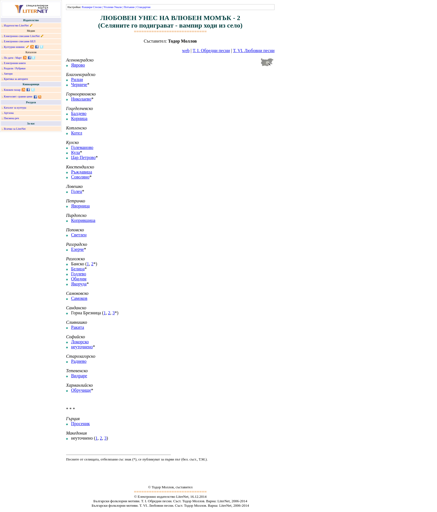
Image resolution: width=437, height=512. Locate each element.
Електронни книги (15, 63)
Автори (8, 73)
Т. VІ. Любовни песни (254, 50)
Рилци (77, 79)
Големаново (82, 147)
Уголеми (108, 7)
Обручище (81, 390)
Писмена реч (11, 118)
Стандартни (143, 7)
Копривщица (83, 220)
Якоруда (79, 283)
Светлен (78, 234)
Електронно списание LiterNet (22, 36)
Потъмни (129, 7)
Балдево (78, 113)
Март (18, 57)
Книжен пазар (12, 89)
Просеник (80, 423)
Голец (76, 191)
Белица (78, 268)
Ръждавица (81, 172)
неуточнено (82, 346)
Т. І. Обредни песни (211, 50)
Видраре (79, 375)
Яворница (80, 206)
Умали (118, 7)
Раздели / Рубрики (15, 68)
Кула (75, 152)
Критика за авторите (16, 78)
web (186, 50)
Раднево (78, 361)
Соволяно (80, 177)
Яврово (78, 65)
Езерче (77, 249)
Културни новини (14, 46)
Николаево (81, 99)
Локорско (80, 341)
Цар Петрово (83, 157)
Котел (76, 133)
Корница (79, 118)
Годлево (78, 273)
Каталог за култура (15, 107)
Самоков (79, 298)
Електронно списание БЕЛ (19, 41)
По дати (8, 57)
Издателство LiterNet (16, 25)
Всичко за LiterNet (15, 128)
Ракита (77, 327)
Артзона (9, 112)
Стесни (97, 7)
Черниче (79, 84)
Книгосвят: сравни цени (18, 96)
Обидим (78, 278)
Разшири (87, 7)
